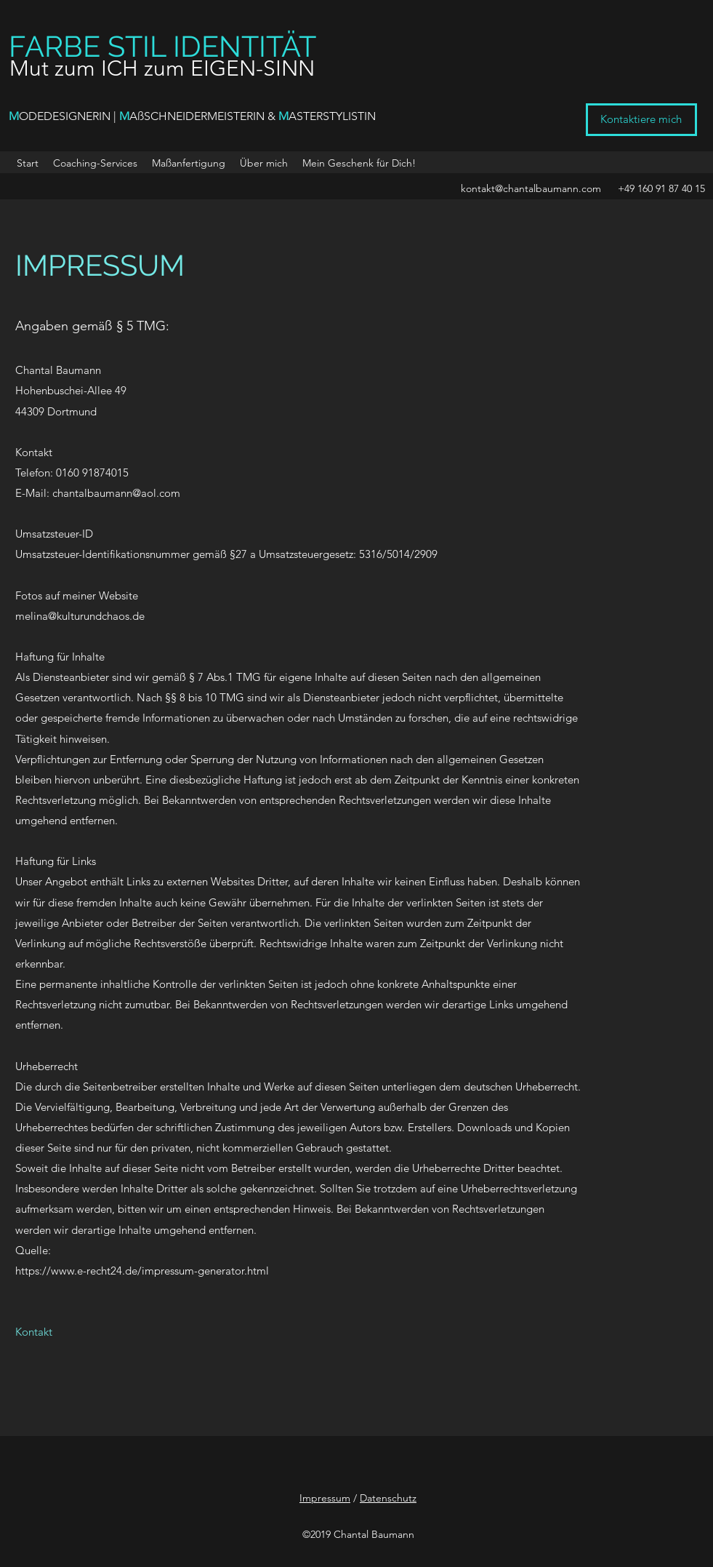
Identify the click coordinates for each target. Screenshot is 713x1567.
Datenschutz (388, 1497)
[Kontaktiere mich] (641, 119)
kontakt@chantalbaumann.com (531, 188)
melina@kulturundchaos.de (80, 616)
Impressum (324, 1497)
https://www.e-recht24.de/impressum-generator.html (142, 1270)
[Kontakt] (33, 1332)
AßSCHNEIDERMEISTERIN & (203, 116)
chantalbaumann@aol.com (116, 493)
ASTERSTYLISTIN (332, 116)
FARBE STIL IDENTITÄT (162, 46)
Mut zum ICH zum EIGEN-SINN (162, 68)
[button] (359, 163)
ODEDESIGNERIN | (69, 116)
